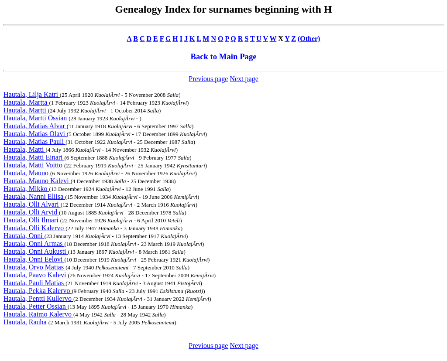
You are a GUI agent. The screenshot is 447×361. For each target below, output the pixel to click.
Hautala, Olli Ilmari (31, 220)
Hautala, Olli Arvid (31, 212)
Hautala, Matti (24, 149)
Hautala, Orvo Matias (34, 267)
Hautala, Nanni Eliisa (34, 196)
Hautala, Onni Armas (34, 243)
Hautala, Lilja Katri (31, 94)
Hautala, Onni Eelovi (34, 259)
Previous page (208, 78)
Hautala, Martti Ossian (36, 118)
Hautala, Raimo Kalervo (38, 314)
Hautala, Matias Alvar (35, 125)
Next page (244, 78)
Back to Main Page (223, 56)
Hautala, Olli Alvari (32, 204)
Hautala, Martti (25, 110)
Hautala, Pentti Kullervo (38, 298)
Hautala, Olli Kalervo (34, 228)
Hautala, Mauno (26, 173)
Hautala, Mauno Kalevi (37, 180)
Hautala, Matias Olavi (35, 133)
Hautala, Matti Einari (34, 157)
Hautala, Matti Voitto (33, 165)
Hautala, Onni (24, 235)
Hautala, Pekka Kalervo (37, 290)
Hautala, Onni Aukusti (35, 251)
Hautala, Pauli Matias (34, 282)
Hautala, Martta (26, 102)
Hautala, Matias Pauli (34, 141)
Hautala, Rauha (25, 322)
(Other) (309, 38)
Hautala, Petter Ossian (35, 306)
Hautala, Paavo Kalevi (35, 275)
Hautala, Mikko (26, 188)
